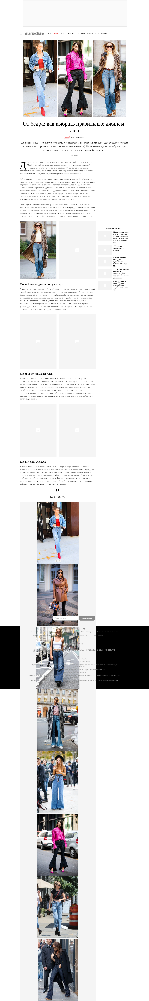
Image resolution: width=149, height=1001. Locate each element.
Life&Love (70, 33)
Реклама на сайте (72, 632)
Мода (56, 33)
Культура (90, 33)
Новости (103, 33)
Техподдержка (98, 635)
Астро (97, 33)
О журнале (34, 632)
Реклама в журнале (87, 632)
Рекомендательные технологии (76, 635)
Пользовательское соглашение (107, 632)
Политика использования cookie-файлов (46, 635)
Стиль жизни (80, 33)
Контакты (44, 632)
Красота (62, 33)
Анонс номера (55, 632)
